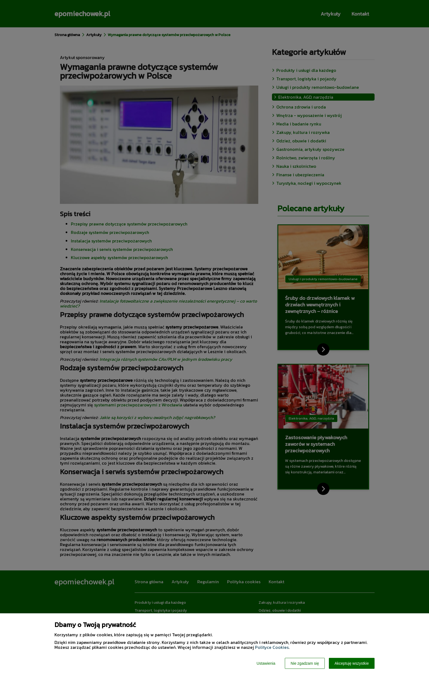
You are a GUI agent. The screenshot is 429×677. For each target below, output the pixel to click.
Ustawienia (266, 663)
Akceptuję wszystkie (352, 663)
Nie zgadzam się (305, 663)
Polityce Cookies (272, 647)
